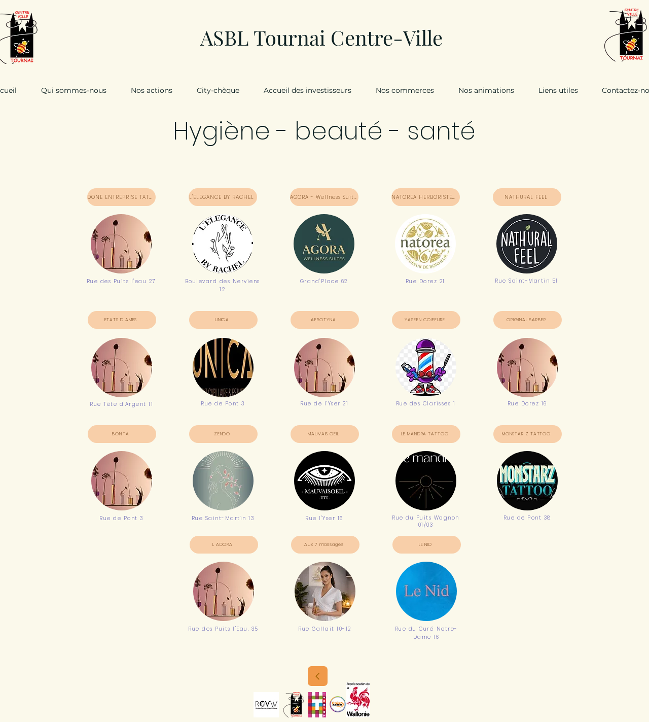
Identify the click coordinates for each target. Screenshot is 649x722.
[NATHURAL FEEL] (527, 197)
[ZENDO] (223, 434)
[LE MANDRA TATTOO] (426, 434)
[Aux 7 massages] (325, 545)
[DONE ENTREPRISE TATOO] (121, 197)
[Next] (318, 676)
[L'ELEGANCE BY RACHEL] (223, 197)
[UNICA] (223, 320)
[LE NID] (426, 545)
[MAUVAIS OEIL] (325, 434)
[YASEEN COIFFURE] (426, 320)
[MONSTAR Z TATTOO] (527, 434)
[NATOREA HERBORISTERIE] (425, 197)
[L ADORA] (224, 545)
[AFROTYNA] (325, 320)
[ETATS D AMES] (122, 320)
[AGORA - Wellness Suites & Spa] (324, 197)
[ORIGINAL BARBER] (527, 320)
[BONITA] (122, 434)
